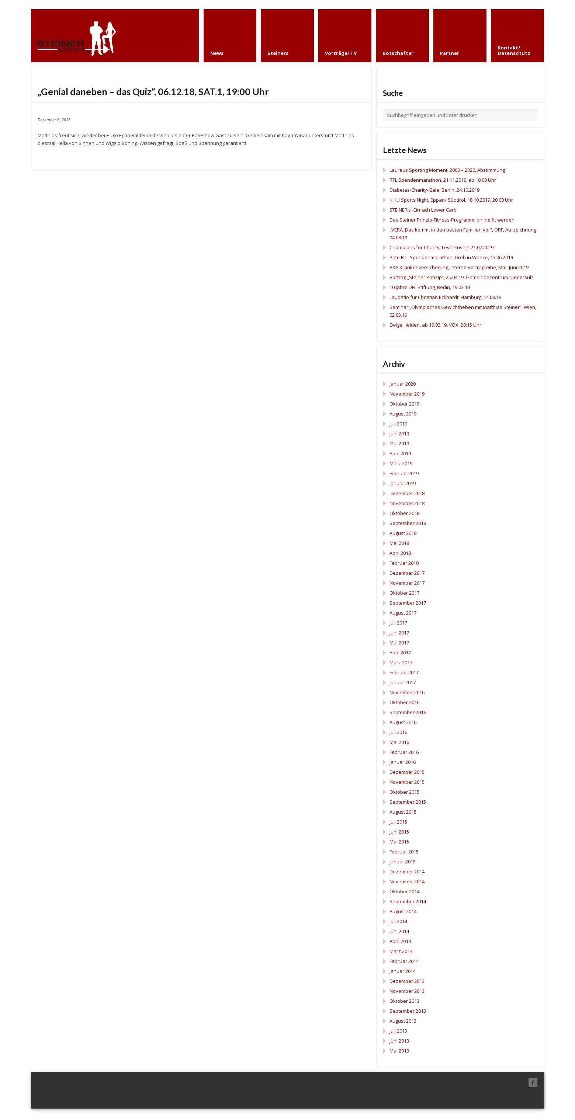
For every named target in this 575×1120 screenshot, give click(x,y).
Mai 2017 (399, 642)
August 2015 (402, 811)
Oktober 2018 (404, 513)
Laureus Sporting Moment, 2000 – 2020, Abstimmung (447, 170)
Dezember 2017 (407, 573)
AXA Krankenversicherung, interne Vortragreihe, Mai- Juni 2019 (459, 267)
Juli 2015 (398, 821)
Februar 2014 (404, 961)
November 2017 (407, 583)
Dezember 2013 (407, 981)
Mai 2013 (399, 1050)
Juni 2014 (399, 931)
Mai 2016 (399, 742)
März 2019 (400, 463)
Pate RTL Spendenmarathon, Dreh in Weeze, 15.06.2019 (451, 257)
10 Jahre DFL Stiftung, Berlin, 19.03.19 (429, 287)
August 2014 (402, 911)
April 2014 (400, 941)
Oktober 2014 (404, 891)
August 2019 (402, 413)
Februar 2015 (404, 851)
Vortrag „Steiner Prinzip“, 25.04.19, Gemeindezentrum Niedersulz (461, 277)
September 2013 (407, 1011)
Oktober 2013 (404, 1001)
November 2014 (407, 881)
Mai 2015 (399, 841)
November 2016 (407, 692)
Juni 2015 (399, 831)
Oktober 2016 (404, 702)
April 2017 (400, 652)
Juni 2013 (399, 1040)
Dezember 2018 (407, 493)
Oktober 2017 (404, 592)
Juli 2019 (398, 423)
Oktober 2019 (404, 403)
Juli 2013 (398, 1030)
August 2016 (402, 722)
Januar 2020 (402, 383)
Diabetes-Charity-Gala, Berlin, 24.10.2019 (434, 190)
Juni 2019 (399, 433)
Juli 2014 (398, 921)
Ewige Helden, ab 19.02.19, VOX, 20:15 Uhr (435, 324)
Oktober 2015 (404, 792)
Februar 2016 (404, 752)
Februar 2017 (404, 672)
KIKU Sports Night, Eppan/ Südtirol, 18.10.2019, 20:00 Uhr (451, 199)
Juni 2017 (399, 632)
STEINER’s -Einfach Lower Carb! (423, 209)
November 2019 (407, 393)
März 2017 (400, 662)
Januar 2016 (402, 762)
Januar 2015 (402, 861)
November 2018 (407, 503)
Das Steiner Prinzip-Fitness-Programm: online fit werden (452, 219)
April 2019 (400, 453)
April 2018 (400, 553)
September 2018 (407, 523)
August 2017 (402, 612)
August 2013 (402, 1021)
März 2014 (400, 951)
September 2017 (407, 602)
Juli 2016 (398, 732)
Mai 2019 (399, 443)
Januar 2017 (402, 682)
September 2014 (407, 901)
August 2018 (402, 533)
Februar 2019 (404, 473)
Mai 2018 (399, 543)
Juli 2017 (398, 622)
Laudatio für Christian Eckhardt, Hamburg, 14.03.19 (445, 297)
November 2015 (407, 782)
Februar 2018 (404, 563)
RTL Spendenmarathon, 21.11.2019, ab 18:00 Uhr (442, 180)
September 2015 (407, 802)
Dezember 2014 (407, 871)
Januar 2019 (402, 483)
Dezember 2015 (407, 772)
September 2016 (407, 712)
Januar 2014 (402, 971)
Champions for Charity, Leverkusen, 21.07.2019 (441, 247)
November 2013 (407, 991)
